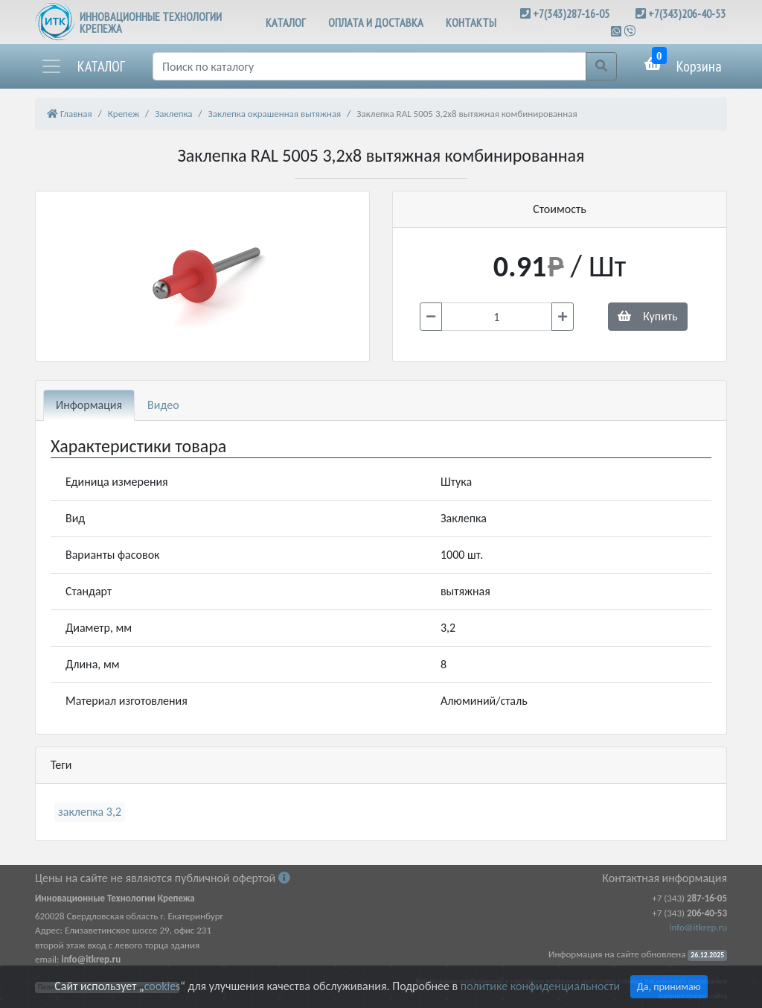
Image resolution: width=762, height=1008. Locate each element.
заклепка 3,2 (89, 812)
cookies (162, 986)
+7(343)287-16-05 (571, 13)
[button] (82, 66)
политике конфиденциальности (540, 986)
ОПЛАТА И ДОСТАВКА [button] (375, 22)
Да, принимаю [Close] (669, 986)
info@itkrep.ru (698, 927)
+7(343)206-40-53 (687, 13)
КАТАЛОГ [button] (286, 22)
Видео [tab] (163, 405)
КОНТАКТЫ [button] (471, 22)
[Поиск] (369, 66)
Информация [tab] (89, 405)
